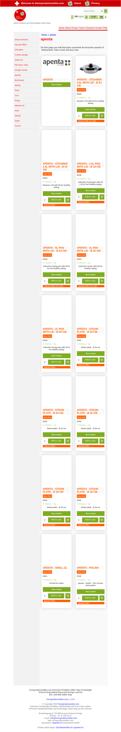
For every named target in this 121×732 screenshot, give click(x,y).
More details (57, 75)
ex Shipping (81, 98)
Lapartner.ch (78, 727)
